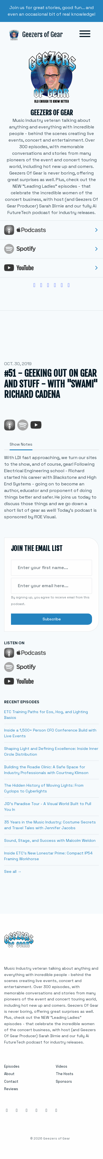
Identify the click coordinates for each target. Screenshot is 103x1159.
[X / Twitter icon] (36, 1110)
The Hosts (64, 1073)
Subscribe (52, 619)
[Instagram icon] (7, 1110)
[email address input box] (51, 586)
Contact (11, 1081)
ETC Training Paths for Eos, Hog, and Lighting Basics (46, 714)
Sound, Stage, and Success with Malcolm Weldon (50, 840)
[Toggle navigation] (84, 34)
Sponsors (64, 1081)
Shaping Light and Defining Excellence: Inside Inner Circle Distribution (51, 751)
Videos (61, 1066)
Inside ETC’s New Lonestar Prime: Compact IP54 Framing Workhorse (48, 856)
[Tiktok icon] (56, 1110)
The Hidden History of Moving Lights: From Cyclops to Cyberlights (43, 788)
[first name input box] (51, 568)
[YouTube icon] (46, 1110)
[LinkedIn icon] (26, 1110)
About (9, 1073)
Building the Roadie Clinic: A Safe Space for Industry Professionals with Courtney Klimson (46, 769)
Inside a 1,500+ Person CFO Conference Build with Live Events (50, 733)
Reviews (11, 1089)
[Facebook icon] (17, 1110)
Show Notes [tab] (21, 444)
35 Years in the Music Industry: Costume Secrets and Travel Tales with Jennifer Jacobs (50, 825)
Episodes (12, 1066)
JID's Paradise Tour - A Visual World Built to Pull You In (47, 806)
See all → (12, 871)
